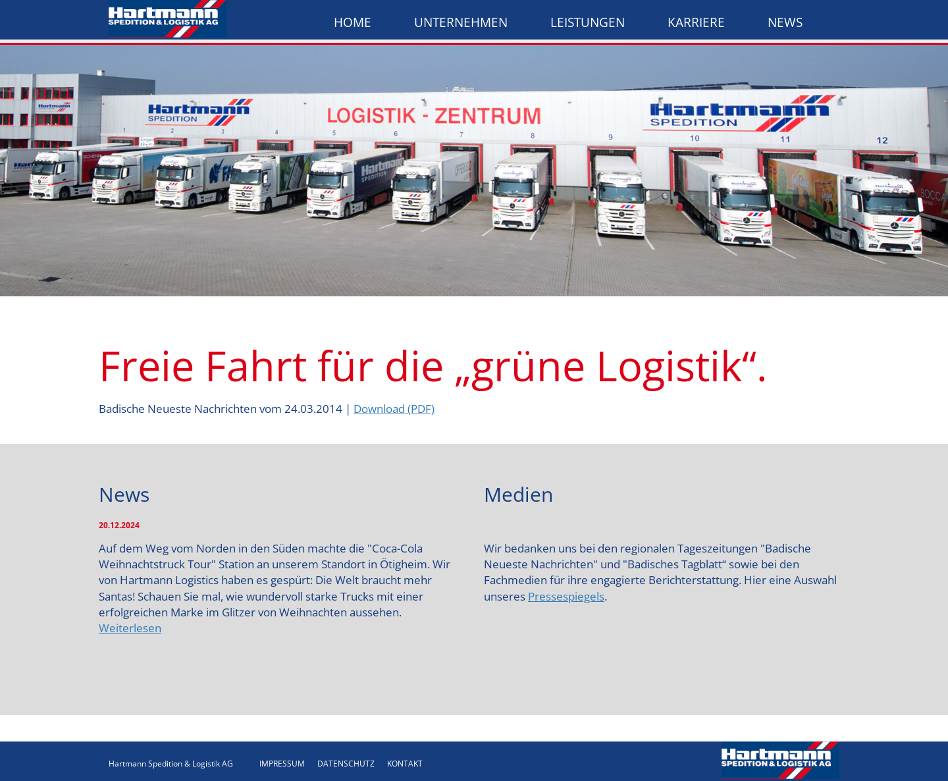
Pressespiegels (566, 596)
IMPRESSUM (282, 763)
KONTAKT (405, 763)
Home (352, 22)
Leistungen (587, 22)
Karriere (696, 22)
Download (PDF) (394, 408)
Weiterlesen (130, 627)
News (785, 22)
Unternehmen (461, 22)
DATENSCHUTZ (346, 763)
